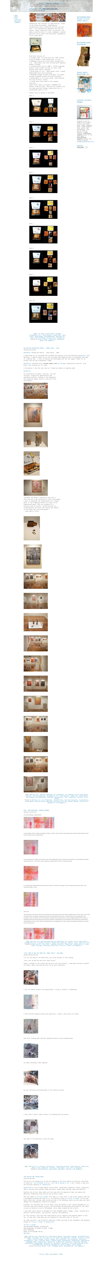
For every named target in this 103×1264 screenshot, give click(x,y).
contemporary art (35, 336)
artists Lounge (38, 1245)
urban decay (61, 1172)
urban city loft (84, 947)
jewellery (69, 1248)
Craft (36, 1246)
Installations (83, 803)
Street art (54, 950)
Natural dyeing (40, 804)
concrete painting (39, 798)
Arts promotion (61, 1245)
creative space (44, 1246)
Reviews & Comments (18, 23)
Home (16, 16)
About (16, 17)
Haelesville (85, 1246)
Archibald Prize (83, 1242)
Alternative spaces (55, 1242)
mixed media (39, 337)
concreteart (50, 1171)
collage (58, 334)
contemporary (28, 1246)
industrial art (79, 948)
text (75, 947)
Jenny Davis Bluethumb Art (83, 75)
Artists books (42, 341)
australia (82, 1245)
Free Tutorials (18, 19)
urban (69, 950)
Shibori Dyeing (73, 804)
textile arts (50, 339)
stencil (70, 947)
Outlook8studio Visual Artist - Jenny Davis (84, 19)
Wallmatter (27, 354)
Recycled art (60, 337)
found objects (47, 336)
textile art (84, 804)
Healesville (46, 1190)
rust (31, 339)
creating (40, 947)
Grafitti (47, 947)
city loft (45, 948)
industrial (57, 336)
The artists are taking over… (34, 1182)
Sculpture (72, 800)
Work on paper (66, 1251)
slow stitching (40, 339)
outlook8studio (49, 337)
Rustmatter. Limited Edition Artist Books (43, 9)
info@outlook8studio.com (85, 148)
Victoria (47, 1251)
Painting (50, 800)
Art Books (27, 1243)
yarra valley (76, 1251)
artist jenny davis (81, 796)
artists (80, 1243)
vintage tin (61, 339)
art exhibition (59, 796)
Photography (29, 1250)
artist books (49, 334)
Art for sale (44, 1243)
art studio (69, 945)
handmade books (31, 1248)
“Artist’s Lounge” (73, 1203)
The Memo (63, 365)
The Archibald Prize (41, 1188)
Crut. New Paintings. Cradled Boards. (37, 814)
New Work (49, 804)
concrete (28, 798)
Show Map (26, 1238)
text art (63, 950)
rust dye (64, 804)
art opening (69, 796)
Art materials (59, 945)
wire (67, 1172)
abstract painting (46, 796)
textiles (80, 800)
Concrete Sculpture (71, 803)
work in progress (76, 1172)
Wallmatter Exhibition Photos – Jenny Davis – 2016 (41, 350)
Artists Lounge (49, 1245)
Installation (83, 798)
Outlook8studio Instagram (83, 45)
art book (41, 334)
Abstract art (36, 803)
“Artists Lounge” (42, 1202)
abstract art (34, 796)
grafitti (60, 948)
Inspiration (60, 1248)
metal (34, 1172)
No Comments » (50, 342)
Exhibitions (66, 1246)
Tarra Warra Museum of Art (60, 1188)
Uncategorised (37, 1251)
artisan (74, 1243)
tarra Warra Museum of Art (79, 1250)
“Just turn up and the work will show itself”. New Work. (43, 957)
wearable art (55, 1251)
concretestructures (62, 1171)
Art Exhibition (47, 803)
